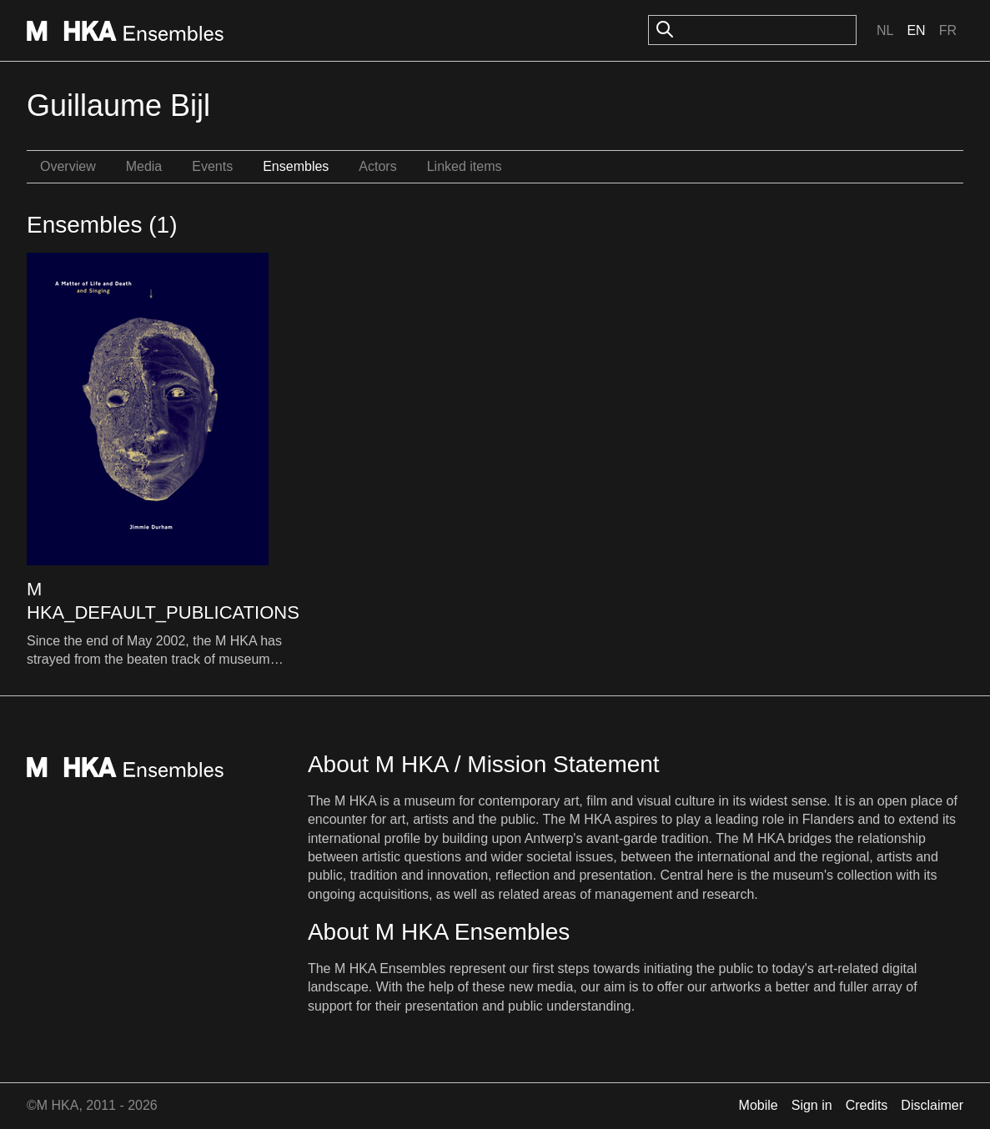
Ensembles (296, 166)
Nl (885, 30)
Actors (377, 166)
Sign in (811, 1105)
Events (212, 166)
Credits (867, 1105)
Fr (948, 30)
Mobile (758, 1105)
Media (144, 166)
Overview (68, 166)
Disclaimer (932, 1105)
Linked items (464, 166)
